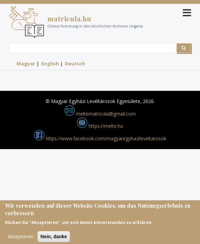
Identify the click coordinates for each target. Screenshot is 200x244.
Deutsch (75, 63)
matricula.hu (69, 18)
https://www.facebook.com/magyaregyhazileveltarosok (100, 138)
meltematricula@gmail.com (100, 113)
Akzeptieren (20, 238)
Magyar (26, 63)
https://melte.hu (100, 126)
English (50, 63)
